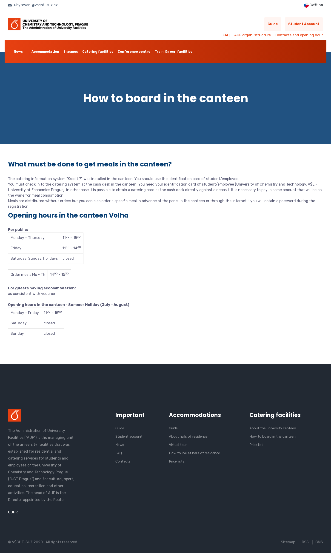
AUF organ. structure (252, 35)
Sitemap (288, 542)
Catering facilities (97, 52)
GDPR (13, 512)
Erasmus (70, 52)
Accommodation (45, 52)
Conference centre (134, 52)
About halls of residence (188, 436)
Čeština (313, 5)
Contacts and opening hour (299, 35)
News (18, 52)
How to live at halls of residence (194, 453)
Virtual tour (178, 445)
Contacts (123, 461)
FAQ (226, 35)
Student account (304, 24)
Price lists (176, 461)
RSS (305, 542)
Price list (256, 445)
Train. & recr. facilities (173, 52)
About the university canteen (272, 428)
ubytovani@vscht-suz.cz (33, 5)
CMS (319, 542)
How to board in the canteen (272, 436)
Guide (272, 24)
